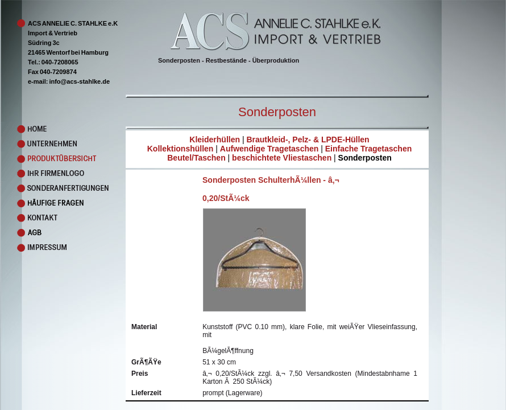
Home (54, 129)
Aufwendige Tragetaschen (269, 148)
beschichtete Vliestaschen (281, 157)
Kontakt (54, 218)
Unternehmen (54, 144)
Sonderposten (365, 157)
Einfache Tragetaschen (368, 148)
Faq (54, 203)
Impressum (54, 247)
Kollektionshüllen (180, 148)
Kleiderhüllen (214, 139)
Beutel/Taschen (196, 157)
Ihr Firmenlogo (54, 173)
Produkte (54, 158)
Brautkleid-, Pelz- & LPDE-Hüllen (307, 139)
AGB (54, 233)
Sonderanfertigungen (54, 188)
